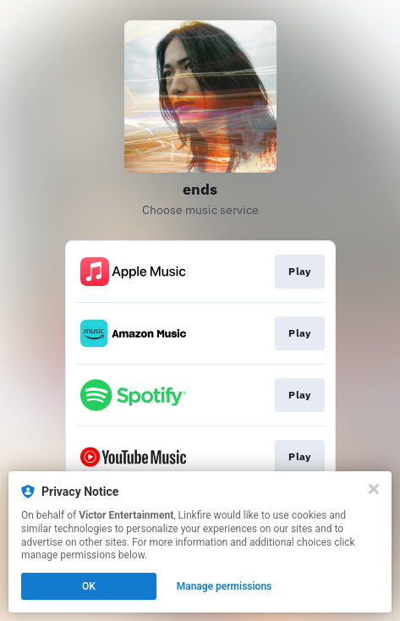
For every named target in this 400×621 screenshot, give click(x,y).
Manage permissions (224, 586)
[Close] (373, 489)
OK (89, 586)
